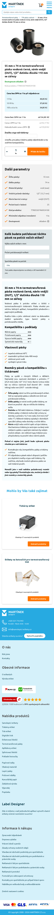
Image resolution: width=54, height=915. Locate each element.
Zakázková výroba (9, 783)
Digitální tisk (7, 735)
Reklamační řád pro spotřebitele (15, 863)
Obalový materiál (9, 767)
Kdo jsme (6, 654)
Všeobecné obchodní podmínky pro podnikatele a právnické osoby (23, 857)
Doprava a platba (9, 839)
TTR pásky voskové (29, 17)
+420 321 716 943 (18, 622)
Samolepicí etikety (10, 723)
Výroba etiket (8, 678)
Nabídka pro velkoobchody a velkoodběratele (21, 884)
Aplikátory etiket (9, 748)
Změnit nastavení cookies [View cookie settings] (13, 891)
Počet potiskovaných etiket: (17, 252)
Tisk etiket (6, 731)
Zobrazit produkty (38, 544)
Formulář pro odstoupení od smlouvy (17, 876)
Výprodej (6, 788)
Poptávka (6, 792)
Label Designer (13, 804)
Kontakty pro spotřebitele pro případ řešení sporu (23, 880)
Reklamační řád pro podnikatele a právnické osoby (23, 867)
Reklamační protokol (11, 871)
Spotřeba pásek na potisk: (15, 261)
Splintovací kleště (9, 752)
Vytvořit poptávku (35, 636)
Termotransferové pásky (11, 17)
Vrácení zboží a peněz (11, 843)
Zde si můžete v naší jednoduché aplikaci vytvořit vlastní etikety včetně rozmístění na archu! (26, 812)
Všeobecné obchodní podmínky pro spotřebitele (22, 852)
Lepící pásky (7, 771)
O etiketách (7, 674)
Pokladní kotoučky (10, 756)
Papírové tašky (8, 762)
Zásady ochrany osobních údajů (15, 848)
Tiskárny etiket (8, 727)
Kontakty (6, 658)
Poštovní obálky (9, 775)
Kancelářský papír (9, 779)
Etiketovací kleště (9, 739)
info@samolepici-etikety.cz (20, 629)
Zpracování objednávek (12, 835)
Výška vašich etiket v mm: (15, 243)
